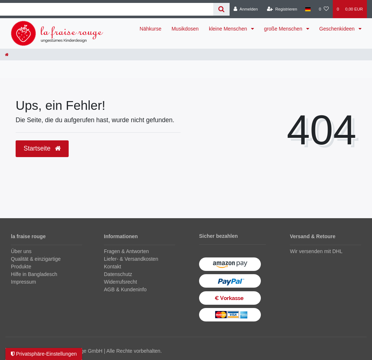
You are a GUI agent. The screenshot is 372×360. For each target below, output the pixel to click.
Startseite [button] (42, 148)
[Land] (308, 9)
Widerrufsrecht (120, 282)
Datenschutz (118, 274)
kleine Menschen (228, 29)
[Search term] (106, 9)
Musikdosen (185, 29)
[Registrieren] (282, 9)
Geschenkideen (337, 29)
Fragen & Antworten (126, 251)
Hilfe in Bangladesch (34, 274)
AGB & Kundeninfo (125, 289)
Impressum (23, 282)
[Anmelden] (246, 9)
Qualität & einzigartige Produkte (36, 262)
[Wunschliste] (324, 9)
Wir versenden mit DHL (316, 251)
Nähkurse (150, 29)
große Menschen (284, 29)
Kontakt (112, 266)
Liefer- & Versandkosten (131, 259)
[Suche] (221, 9)
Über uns (21, 251)
